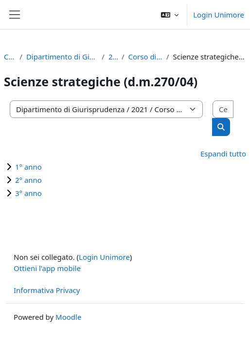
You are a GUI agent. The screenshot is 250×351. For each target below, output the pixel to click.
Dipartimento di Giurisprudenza (62, 56)
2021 (113, 56)
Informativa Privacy (47, 290)
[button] (170, 14)
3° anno (28, 193)
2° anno (28, 180)
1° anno (28, 167)
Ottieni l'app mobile (47, 268)
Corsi (10, 56)
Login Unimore (218, 15)
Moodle (68, 317)
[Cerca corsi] (223, 109)
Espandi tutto (223, 153)
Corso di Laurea (145, 56)
